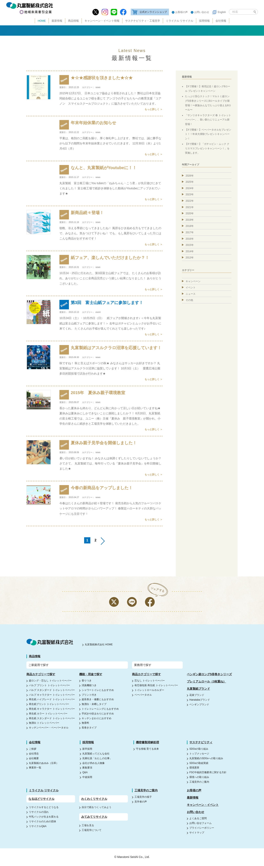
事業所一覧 (35, 767)
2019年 (190, 219)
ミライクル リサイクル (179, 20)
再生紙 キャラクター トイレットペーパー (52, 708)
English (222, 12)
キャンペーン (193, 281)
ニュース (191, 293)
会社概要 (34, 758)
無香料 (85, 722)
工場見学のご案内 (199, 781)
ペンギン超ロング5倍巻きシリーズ (209, 674)
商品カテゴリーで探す (40, 674)
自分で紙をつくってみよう (96, 807)
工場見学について (91, 830)
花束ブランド (196, 695)
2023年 (190, 194)
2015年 (190, 245)
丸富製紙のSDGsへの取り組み (206, 758)
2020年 (190, 213)
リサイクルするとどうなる (44, 807)
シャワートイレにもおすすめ (98, 690)
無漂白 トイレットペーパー (44, 722)
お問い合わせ (201, 12)
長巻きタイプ (89, 727)
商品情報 (73, 20)
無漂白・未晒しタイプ (94, 704)
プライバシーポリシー (201, 827)
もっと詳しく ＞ (154, 109)
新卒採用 (87, 748)
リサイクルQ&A (37, 826)
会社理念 (34, 753)
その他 (189, 300)
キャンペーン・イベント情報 (102, 20)
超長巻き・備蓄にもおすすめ (98, 699)
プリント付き (89, 694)
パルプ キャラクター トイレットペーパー (52, 694)
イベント (191, 287)
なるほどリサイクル (41, 798)
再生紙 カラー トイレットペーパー (48, 713)
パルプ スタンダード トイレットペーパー (52, 690)
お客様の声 (181, 12)
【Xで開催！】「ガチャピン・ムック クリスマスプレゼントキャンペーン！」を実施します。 (207, 148)
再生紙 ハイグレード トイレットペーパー (52, 699)
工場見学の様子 (143, 796)
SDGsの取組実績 (198, 763)
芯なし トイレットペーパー (149, 680)
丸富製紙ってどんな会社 (96, 753)
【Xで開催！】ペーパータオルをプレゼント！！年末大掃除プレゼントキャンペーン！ (208, 134)
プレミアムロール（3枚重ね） (206, 681)
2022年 (190, 200)
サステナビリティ (200, 742)
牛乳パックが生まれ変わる (44, 816)
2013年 (190, 257)
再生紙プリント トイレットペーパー (49, 704)
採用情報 (204, 20)
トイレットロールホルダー (149, 690)
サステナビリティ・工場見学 (142, 20)
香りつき (87, 680)
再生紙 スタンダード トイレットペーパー (52, 718)
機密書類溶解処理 (147, 742)
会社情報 (221, 20)
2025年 (190, 181)
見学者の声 (140, 801)
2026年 (190, 175)
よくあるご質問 (198, 818)
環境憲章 (194, 767)
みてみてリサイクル (94, 816)
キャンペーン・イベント (203, 804)
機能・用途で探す (90, 674)
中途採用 (87, 777)
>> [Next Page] (103, 541)
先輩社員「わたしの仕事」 (97, 758)
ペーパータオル (143, 694)
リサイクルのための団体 (42, 821)
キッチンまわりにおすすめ (96, 718)
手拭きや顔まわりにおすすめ (98, 713)
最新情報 (57, 20)
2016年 (190, 238)
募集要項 (87, 767)
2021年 (190, 207)
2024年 (190, 188)
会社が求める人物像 (93, 763)
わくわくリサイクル (94, 798)
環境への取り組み (199, 777)
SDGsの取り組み (198, 748)
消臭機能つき (89, 685)
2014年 (190, 251)
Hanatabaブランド (199, 699)
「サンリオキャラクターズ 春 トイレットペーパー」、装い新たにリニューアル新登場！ (208, 120)
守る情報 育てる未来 (147, 748)
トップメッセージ (199, 753)
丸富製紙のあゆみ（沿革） (44, 763)
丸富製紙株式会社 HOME (99, 644)
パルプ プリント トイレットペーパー (49, 685)
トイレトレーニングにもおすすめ (100, 708)
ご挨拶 (32, 748)
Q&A (84, 772)
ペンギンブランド (199, 704)
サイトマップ (196, 832)
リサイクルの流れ (39, 812)
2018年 (190, 226)
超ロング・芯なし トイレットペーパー (50, 680)
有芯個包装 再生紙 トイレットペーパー (156, 685)
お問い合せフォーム (200, 823)
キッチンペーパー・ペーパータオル (48, 727)
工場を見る (88, 825)
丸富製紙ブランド (198, 688)
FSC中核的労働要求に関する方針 (207, 772)
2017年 (190, 232)
